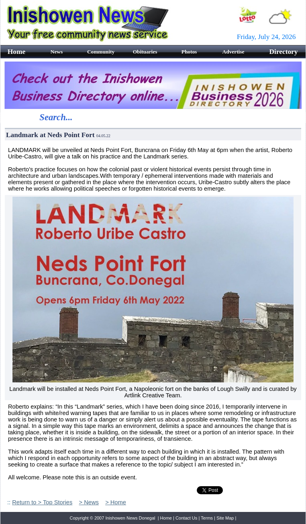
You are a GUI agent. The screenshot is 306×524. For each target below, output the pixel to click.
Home (166, 518)
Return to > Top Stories (42, 502)
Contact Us (186, 518)
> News (89, 502)
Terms (207, 518)
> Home (115, 502)
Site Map (225, 518)
